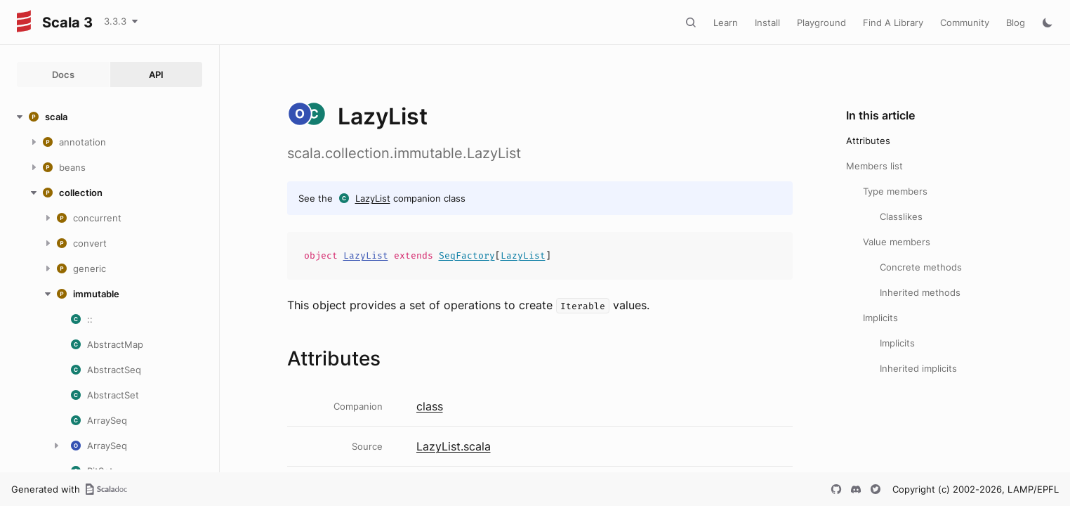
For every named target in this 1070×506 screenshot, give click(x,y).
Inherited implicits (918, 368)
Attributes (868, 140)
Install (767, 22)
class (429, 406)
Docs (63, 74)
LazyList (372, 198)
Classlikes (901, 216)
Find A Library (893, 22)
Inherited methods (920, 292)
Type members (895, 191)
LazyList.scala (453, 446)
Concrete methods (921, 267)
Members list (874, 165)
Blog (1015, 22)
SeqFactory (467, 255)
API (156, 74)
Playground (821, 22)
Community (964, 22)
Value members (896, 241)
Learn (725, 22)
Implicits (880, 317)
